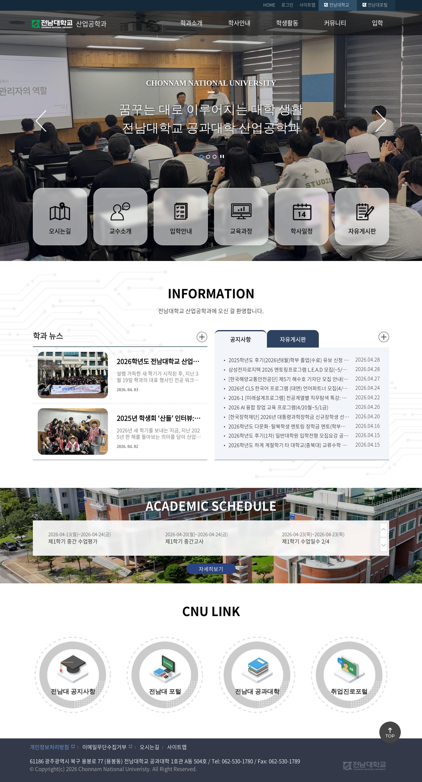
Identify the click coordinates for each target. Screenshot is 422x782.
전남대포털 (378, 5)
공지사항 (240, 339)
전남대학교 (339, 5)
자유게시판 (293, 339)
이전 (384, 530)
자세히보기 (211, 569)
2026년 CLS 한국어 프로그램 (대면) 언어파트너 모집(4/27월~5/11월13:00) (289, 388)
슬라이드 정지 (222, 156)
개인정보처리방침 (49, 747)
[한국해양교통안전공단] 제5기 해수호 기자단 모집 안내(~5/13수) (289, 379)
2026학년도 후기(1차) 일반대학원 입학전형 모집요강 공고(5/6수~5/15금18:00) (289, 435)
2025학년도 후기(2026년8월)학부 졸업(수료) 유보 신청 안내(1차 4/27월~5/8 (289, 360)
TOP (390, 736)
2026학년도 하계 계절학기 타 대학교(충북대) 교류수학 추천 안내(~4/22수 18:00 (289, 445)
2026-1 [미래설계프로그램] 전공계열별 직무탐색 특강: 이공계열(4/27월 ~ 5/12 (289, 398)
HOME (269, 5)
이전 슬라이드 (41, 120)
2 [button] (208, 157)
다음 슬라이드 (381, 120)
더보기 (202, 337)
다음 (384, 545)
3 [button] (215, 157)
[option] (91, 538)
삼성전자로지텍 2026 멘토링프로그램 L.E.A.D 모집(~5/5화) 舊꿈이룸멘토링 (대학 (289, 369)
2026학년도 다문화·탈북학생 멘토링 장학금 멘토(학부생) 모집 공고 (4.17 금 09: (289, 426)
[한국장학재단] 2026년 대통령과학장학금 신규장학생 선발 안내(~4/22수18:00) (289, 417)
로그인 (287, 5)
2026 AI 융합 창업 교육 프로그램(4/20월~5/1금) (278, 407)
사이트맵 (307, 5)
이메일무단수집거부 (104, 747)
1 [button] (202, 157)
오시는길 (149, 747)
